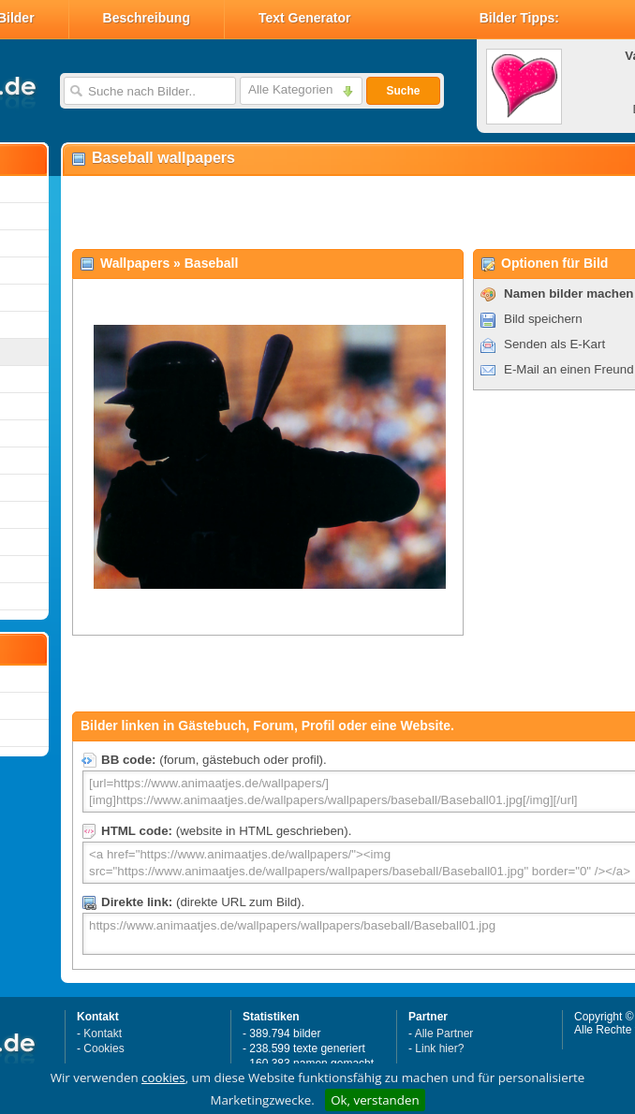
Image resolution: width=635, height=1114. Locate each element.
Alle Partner (444, 1033)
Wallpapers (135, 263)
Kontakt (102, 1033)
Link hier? (439, 1048)
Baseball (212, 263)
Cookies (103, 1048)
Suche (403, 90)
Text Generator (304, 17)
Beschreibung (146, 17)
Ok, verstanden (375, 1100)
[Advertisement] (282, 211)
